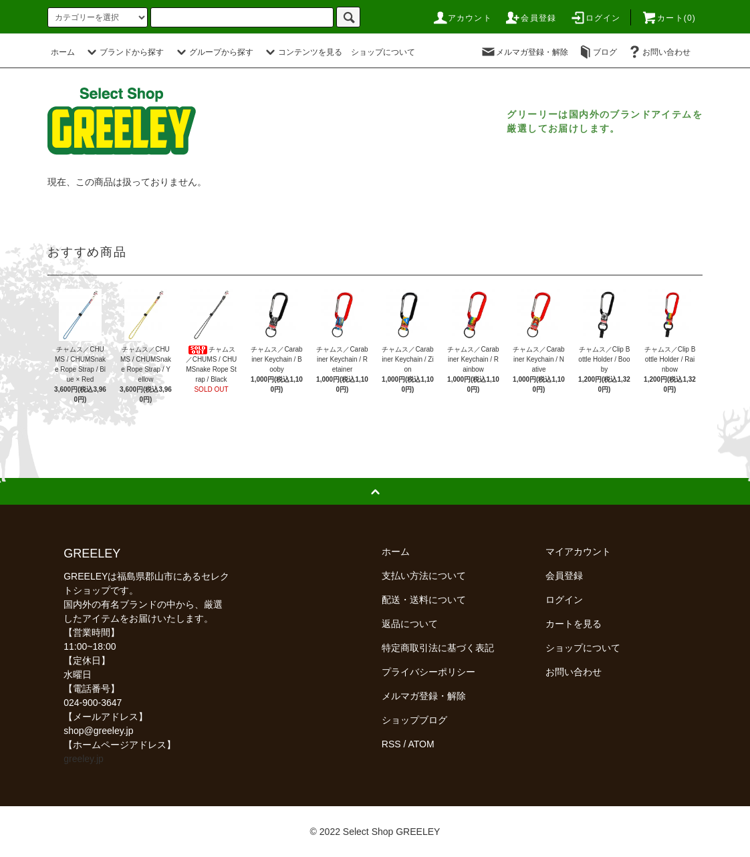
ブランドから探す (124, 52)
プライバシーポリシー (428, 671)
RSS (391, 744)
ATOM (421, 744)
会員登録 (530, 18)
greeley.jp (84, 758)
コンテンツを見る (302, 52)
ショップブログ (414, 720)
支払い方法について (424, 575)
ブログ (597, 52)
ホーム (63, 52)
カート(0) (668, 18)
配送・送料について (424, 599)
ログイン (595, 18)
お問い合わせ (658, 52)
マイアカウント (578, 551)
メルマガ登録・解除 (524, 52)
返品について (410, 623)
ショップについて (383, 52)
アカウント (462, 18)
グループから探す (213, 52)
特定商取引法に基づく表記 (438, 647)
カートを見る (573, 623)
